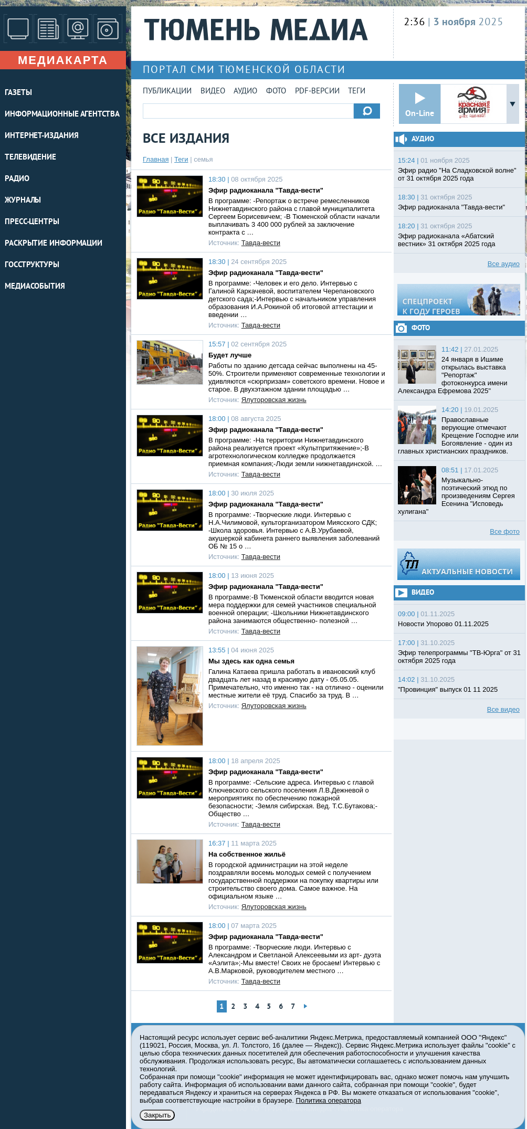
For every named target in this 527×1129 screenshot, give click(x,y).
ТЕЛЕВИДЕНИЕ (30, 158)
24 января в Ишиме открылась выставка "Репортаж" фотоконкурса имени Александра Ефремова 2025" (453, 375)
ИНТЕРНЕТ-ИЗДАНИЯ (41, 136)
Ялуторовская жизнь (274, 400)
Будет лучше (229, 355)
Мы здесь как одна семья (251, 661)
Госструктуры (32, 265)
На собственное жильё (247, 854)
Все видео (503, 709)
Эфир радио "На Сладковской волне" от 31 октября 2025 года (457, 174)
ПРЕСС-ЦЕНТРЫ (32, 222)
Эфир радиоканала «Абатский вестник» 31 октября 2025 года (446, 240)
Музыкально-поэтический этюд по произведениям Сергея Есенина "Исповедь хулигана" (456, 495)
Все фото (505, 531)
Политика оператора (328, 1100)
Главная (155, 159)
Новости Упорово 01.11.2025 (443, 624)
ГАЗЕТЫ (18, 93)
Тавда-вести (260, 243)
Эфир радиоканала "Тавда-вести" (265, 190)
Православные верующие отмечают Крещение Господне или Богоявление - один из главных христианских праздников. (458, 435)
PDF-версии (317, 92)
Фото (276, 92)
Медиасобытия (35, 287)
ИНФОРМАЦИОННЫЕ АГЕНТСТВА (62, 115)
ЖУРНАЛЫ (23, 201)
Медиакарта (63, 60)
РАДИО (17, 179)
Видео (213, 92)
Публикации (167, 92)
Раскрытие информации (53, 244)
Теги (356, 92)
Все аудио (504, 264)
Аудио (245, 92)
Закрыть (157, 1115)
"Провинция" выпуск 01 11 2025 (448, 689)
